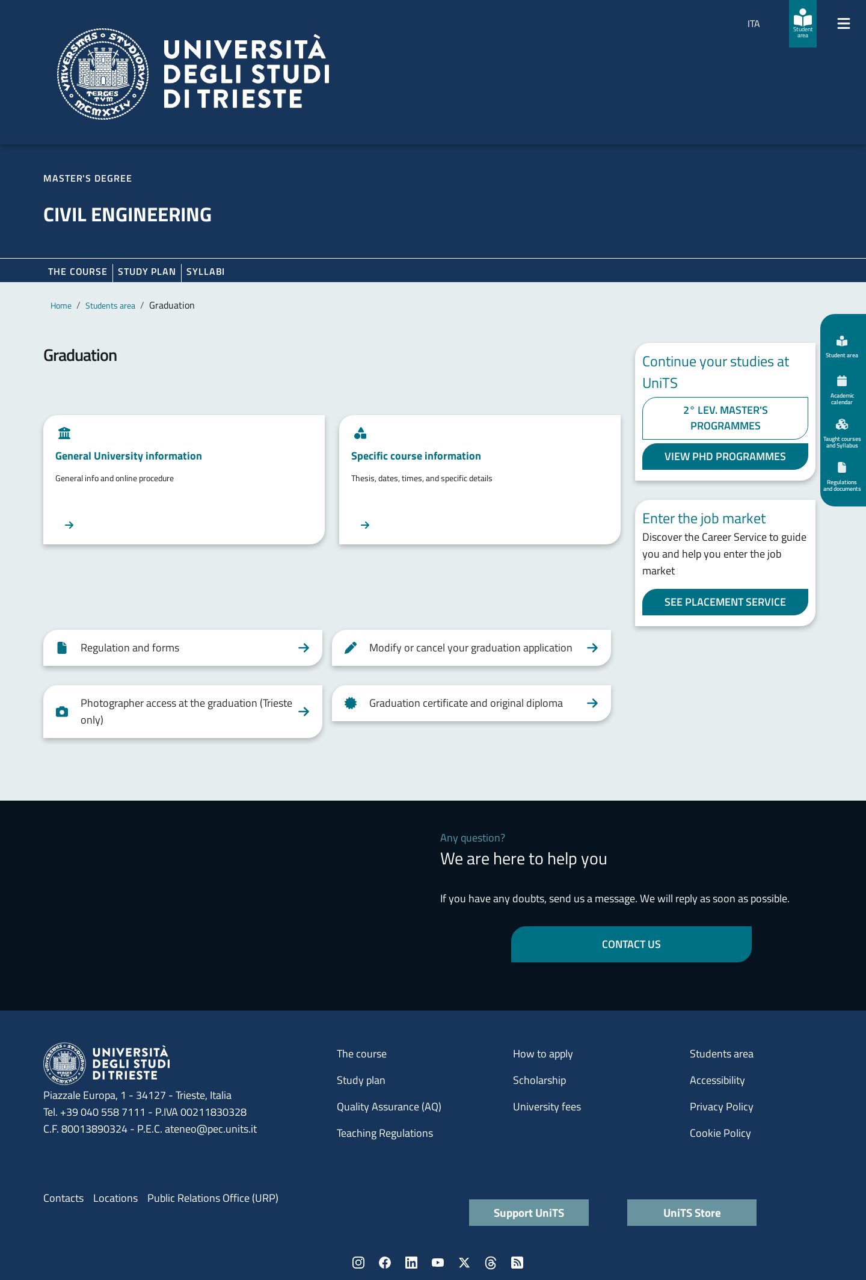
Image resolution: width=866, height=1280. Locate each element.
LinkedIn (411, 1262)
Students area (110, 305)
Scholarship (539, 1080)
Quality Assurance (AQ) (389, 1106)
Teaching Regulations (385, 1133)
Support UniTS (529, 1212)
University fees (547, 1106)
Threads (490, 1262)
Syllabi (205, 271)
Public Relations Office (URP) (212, 1198)
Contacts (63, 1198)
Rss (517, 1262)
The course (78, 271)
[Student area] (803, 24)
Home (61, 305)
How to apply (543, 1053)
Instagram (358, 1262)
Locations (115, 1198)
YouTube (437, 1262)
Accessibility (717, 1080)
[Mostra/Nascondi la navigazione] (843, 23)
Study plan (147, 271)
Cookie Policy (720, 1133)
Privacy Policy (722, 1106)
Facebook (384, 1262)
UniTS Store (692, 1212)
